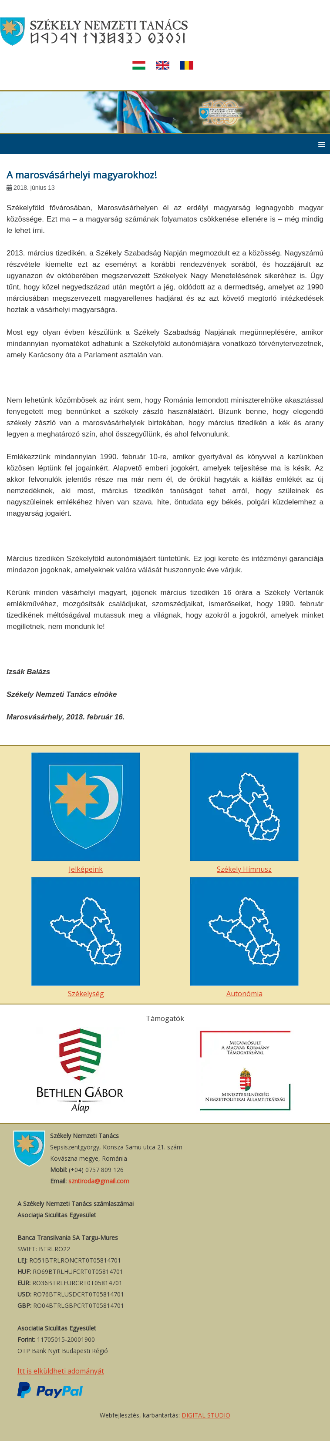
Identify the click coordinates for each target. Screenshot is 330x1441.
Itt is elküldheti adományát (60, 1371)
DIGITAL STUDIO (206, 1415)
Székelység (85, 937)
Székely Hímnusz (244, 813)
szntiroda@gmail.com (98, 1181)
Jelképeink (85, 813)
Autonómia (244, 937)
